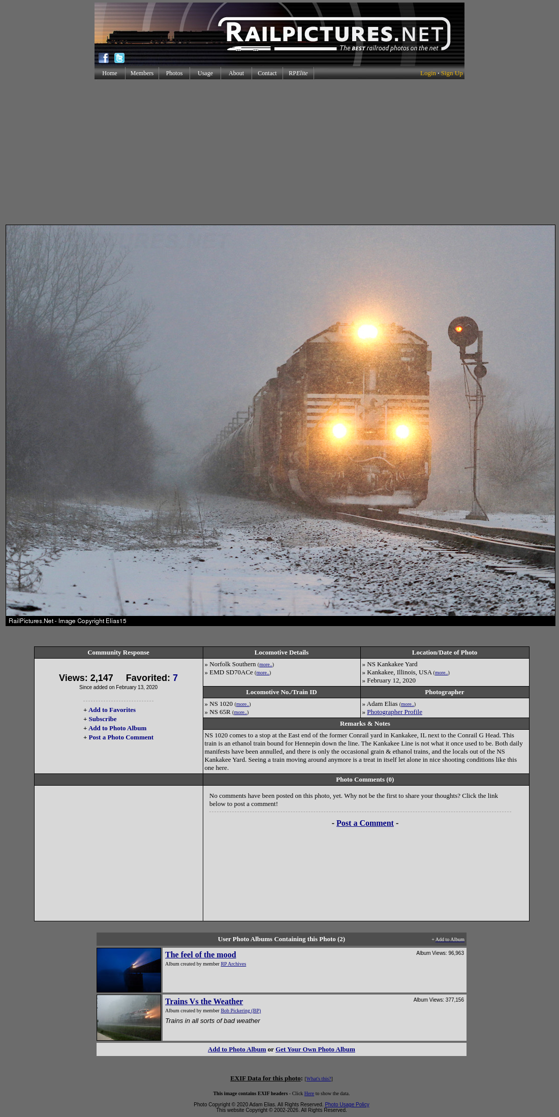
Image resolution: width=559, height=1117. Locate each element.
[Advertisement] (279, 152)
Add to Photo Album (117, 728)
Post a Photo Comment (121, 737)
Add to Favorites (112, 709)
